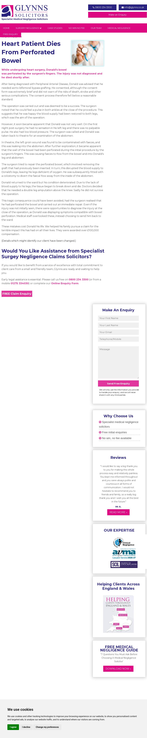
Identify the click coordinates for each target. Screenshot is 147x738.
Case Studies (55, 28)
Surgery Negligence (28, 28)
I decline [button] (26, 727)
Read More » (118, 512)
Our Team (96, 28)
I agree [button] (13, 727)
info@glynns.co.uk (133, 7)
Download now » (118, 668)
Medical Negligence (119, 28)
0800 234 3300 (102, 7)
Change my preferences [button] (47, 727)
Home (6, 28)
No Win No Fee (77, 28)
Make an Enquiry (117, 14)
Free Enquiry (10, 34)
